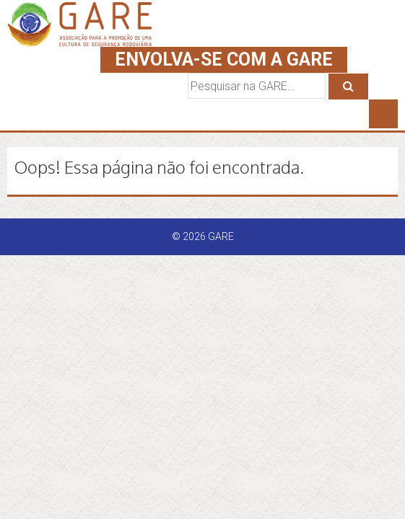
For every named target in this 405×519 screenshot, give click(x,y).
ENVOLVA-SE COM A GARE (224, 59)
